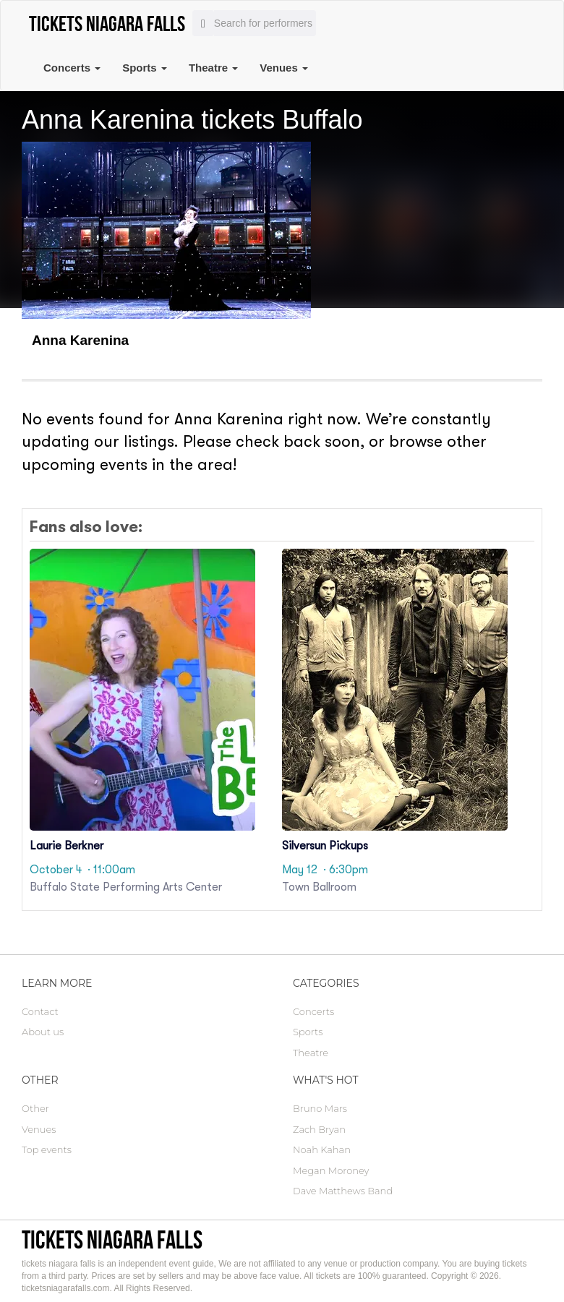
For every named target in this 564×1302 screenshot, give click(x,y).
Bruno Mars (320, 1108)
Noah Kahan (322, 1149)
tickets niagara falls (112, 1239)
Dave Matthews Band (343, 1190)
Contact (40, 1011)
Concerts (72, 67)
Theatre (213, 67)
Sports (144, 67)
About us (43, 1031)
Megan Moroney (331, 1170)
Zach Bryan (319, 1129)
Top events (47, 1149)
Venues (284, 67)
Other (35, 1108)
